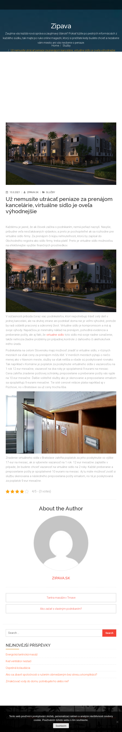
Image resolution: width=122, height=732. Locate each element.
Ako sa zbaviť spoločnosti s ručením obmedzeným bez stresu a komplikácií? (51, 674)
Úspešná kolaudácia (18, 667)
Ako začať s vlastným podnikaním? (61, 608)
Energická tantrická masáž (22, 654)
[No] (117, 722)
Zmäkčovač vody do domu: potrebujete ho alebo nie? (37, 681)
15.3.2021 (15, 192)
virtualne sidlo (55, 334)
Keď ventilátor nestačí (18, 661)
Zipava (61, 26)
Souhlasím (61, 726)
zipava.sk (33, 192)
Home (55, 45)
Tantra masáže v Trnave (61, 597)
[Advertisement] (61, 80)
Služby (67, 45)
